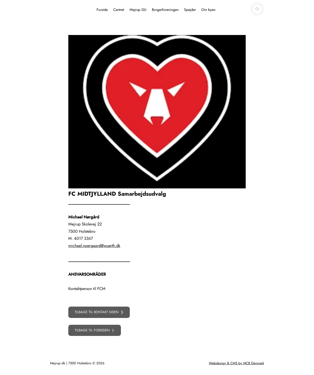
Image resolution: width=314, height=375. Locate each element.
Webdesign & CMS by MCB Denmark (236, 363)
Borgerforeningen (165, 9)
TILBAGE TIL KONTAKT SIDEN (97, 312)
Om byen (208, 9)
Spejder (190, 9)
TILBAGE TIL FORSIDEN (92, 330)
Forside (102, 9)
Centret (118, 9)
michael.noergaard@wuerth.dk (94, 246)
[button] (257, 9)
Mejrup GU (138, 9)
